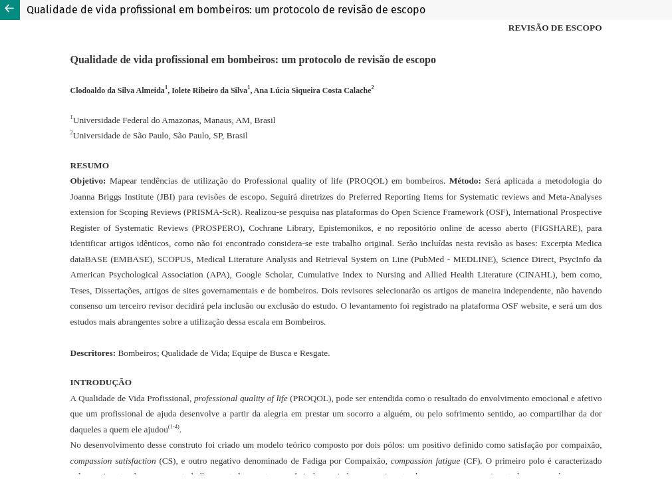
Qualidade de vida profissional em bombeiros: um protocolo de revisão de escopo (226, 9)
